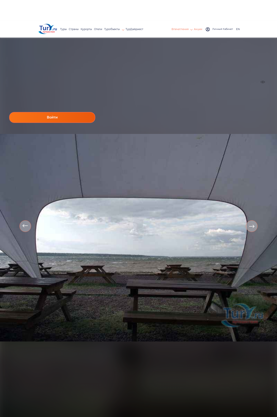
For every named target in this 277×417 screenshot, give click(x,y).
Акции (198, 29)
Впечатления (180, 29)
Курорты (86, 29)
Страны (74, 29)
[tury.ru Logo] (47, 29)
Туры (63, 29)
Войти (52, 117)
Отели (98, 29)
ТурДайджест (134, 29)
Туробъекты (112, 29)
